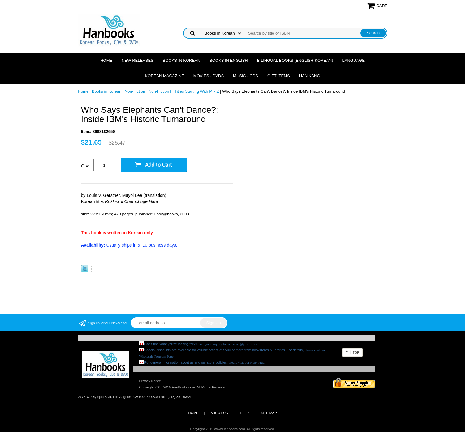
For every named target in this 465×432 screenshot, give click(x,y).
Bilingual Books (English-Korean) (295, 60)
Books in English (228, 60)
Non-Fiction (135, 91)
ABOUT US (219, 413)
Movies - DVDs (208, 76)
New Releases (137, 60)
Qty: (85, 165)
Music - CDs (245, 76)
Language (353, 60)
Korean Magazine (164, 76)
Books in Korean (181, 60)
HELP (244, 413)
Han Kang (309, 76)
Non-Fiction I (160, 91)
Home (106, 60)
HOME (193, 413)
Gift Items (278, 76)
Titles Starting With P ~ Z (196, 91)
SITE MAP (269, 413)
